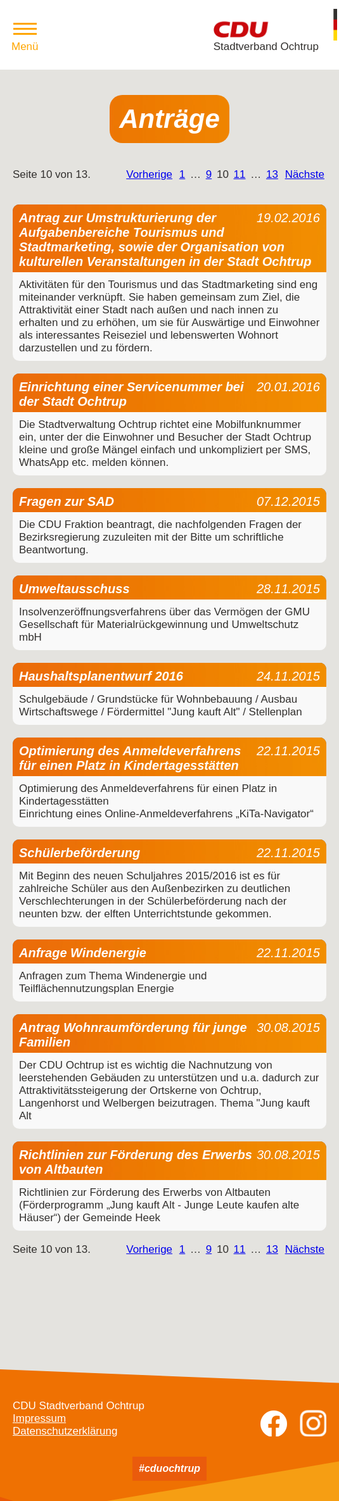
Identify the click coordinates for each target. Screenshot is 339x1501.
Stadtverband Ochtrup (266, 47)
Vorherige (149, 174)
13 (272, 174)
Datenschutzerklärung (65, 1431)
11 (240, 174)
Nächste (304, 174)
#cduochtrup (169, 1468)
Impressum (39, 1418)
